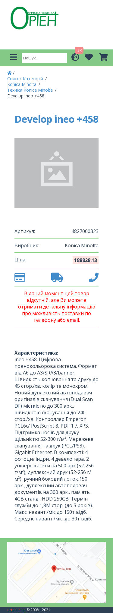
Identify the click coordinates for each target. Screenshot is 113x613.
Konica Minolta (22, 84)
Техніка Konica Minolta (30, 90)
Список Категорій (25, 78)
